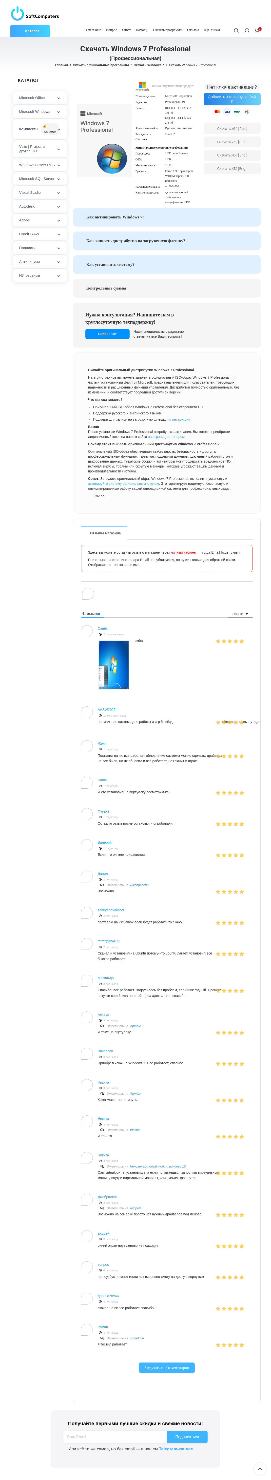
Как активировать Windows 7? (115, 217)
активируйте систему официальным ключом (123, 484)
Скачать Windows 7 (149, 65)
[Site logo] (35, 13)
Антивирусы (29, 261)
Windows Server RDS (37, 165)
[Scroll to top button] (260, 1469)
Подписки (27, 248)
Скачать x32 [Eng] (232, 168)
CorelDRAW (29, 234)
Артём (135, 1026)
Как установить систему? (110, 264)
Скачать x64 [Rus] (232, 128)
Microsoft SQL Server (37, 178)
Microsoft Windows (34, 111)
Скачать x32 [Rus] (232, 141)
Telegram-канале (176, 1449)
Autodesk (27, 206)
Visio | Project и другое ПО (32, 148)
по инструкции (178, 419)
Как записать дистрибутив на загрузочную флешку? (135, 240)
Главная (61, 65)
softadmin (137, 1338)
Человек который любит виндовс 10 (158, 1166)
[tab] (170, 217)
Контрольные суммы (106, 288)
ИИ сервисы (29, 275)
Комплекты (39, 129)
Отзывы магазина (105, 533)
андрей (135, 1208)
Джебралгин (139, 885)
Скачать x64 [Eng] (232, 155)
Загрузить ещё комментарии (167, 1368)
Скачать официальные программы (101, 65)
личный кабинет (183, 552)
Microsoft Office (32, 98)
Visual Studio (30, 192)
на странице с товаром (166, 437)
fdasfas (135, 1130)
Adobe (24, 220)
